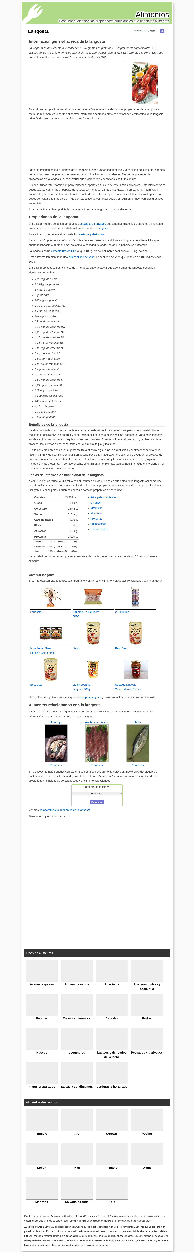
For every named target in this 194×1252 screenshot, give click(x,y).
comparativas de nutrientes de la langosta (65, 809)
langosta (103, 228)
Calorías (95, 502)
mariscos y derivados (91, 234)
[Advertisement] (75, 83)
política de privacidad (83, 1245)
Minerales (96, 513)
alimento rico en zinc (63, 251)
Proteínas (96, 518)
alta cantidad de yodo (81, 257)
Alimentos (152, 14)
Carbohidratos (99, 529)
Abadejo (56, 722)
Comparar (56, 765)
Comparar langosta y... (97, 786)
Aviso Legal (101, 1245)
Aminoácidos (98, 523)
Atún (138, 722)
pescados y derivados (93, 223)
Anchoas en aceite (97, 722)
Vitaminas (96, 508)
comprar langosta (90, 697)
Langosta (38, 31)
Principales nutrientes (103, 497)
